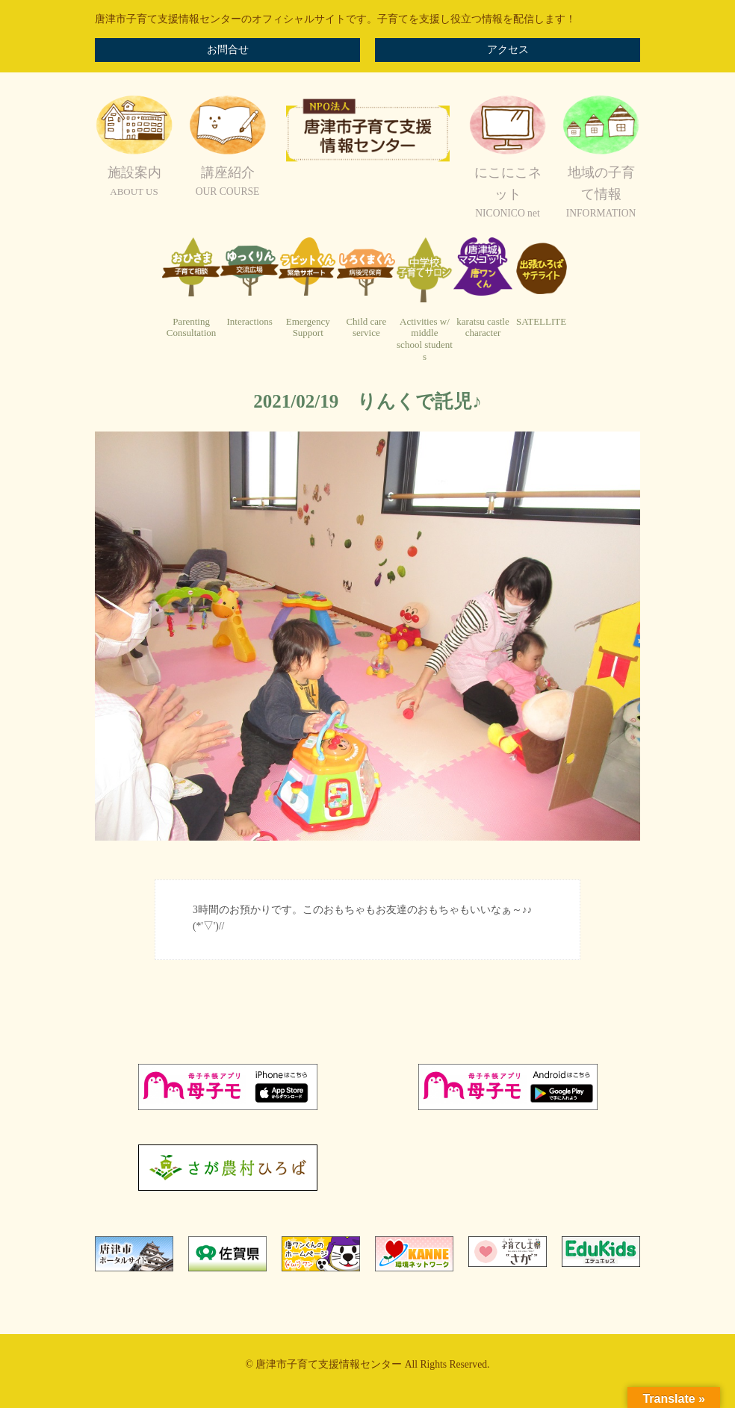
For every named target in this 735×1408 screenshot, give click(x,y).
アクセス (508, 49)
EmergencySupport (308, 327)
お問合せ (228, 49)
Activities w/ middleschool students (425, 339)
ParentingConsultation (191, 327)
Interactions (249, 321)
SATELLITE (541, 321)
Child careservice (366, 327)
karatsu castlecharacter (482, 327)
